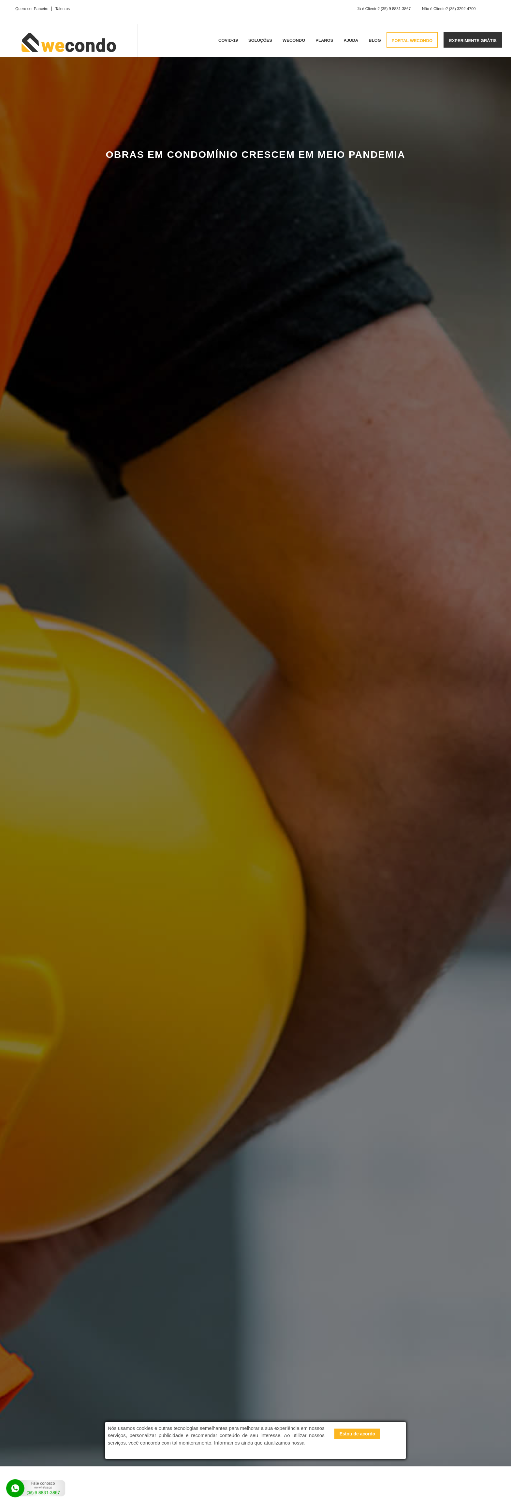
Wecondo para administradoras (305, 1387)
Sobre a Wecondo (208, 1395)
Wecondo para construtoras (302, 1395)
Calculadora (167, 1303)
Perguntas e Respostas (214, 1387)
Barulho (82, 399)
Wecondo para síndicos (297, 1403)
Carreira (198, 1403)
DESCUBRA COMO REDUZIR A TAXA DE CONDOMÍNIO (404, 346)
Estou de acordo (357, 1433)
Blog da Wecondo (208, 1411)
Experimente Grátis (102, 1303)
